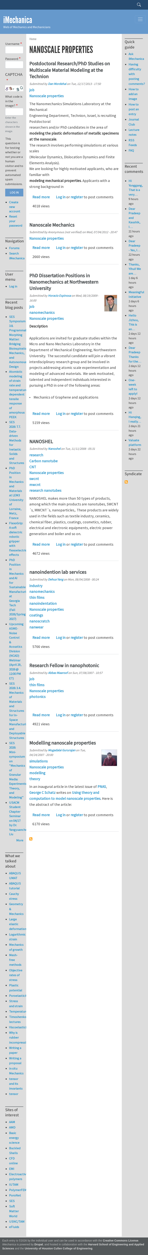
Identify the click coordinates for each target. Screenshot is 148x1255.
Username (12, 44)
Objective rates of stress (15, 975)
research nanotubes (45, 490)
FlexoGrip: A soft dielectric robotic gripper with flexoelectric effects (18, 539)
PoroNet (15, 1195)
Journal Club (134, 121)
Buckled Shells (14, 1150)
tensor (13, 1094)
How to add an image (134, 94)
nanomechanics (42, 312)
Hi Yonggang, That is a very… (136, 188)
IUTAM (13, 1184)
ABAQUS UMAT (15, 875)
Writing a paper (15, 1050)
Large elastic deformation (16, 924)
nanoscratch (39, 621)
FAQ (131, 150)
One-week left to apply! (133, 387)
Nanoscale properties (46, 96)
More (19, 840)
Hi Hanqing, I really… (135, 417)
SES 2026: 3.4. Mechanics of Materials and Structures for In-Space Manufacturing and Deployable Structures (19, 710)
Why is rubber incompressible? (16, 1037)
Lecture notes (134, 132)
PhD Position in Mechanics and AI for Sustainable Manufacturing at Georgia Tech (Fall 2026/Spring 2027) (19, 589)
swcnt (34, 478)
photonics (37, 696)
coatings (36, 615)
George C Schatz (42, 792)
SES (12, 1201)
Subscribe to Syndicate (126, 481)
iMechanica (17, 20)
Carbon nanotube (43, 461)
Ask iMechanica (136, 56)
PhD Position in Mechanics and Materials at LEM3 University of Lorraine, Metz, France (16, 493)
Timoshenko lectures (16, 1019)
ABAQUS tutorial (15, 885)
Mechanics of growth (16, 947)
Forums (14, 248)
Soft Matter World (14, 1211)
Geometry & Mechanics (16, 909)
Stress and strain (16, 1003)
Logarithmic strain (16, 936)
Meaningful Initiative (136, 294)
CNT (32, 467)
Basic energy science (14, 1138)
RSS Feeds (133, 142)
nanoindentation (43, 603)
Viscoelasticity (16, 1027)
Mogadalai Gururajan (61, 750)
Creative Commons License (121, 1240)
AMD (12, 1127)
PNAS (102, 786)
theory (34, 779)
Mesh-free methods (15, 960)
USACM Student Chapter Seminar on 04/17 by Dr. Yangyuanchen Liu (19, 818)
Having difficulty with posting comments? (136, 74)
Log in (61, 197)
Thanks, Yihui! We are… (135, 269)
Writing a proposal (15, 1060)
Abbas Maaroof (58, 673)
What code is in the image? (13, 101)
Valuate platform (135, 442)
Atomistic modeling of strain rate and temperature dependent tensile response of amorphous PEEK (18, 394)
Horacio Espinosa (59, 295)
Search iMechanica (16, 255)
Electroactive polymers (16, 1176)
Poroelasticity (16, 996)
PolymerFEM (16, 1190)
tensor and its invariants (16, 1084)
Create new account (14, 206)
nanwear (36, 627)
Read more (41, 197)
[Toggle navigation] (140, 19)
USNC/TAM (16, 1221)
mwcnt (34, 484)
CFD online (13, 1160)
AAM (12, 1122)
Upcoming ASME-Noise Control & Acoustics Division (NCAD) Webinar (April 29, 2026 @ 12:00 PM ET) (16, 651)
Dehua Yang (55, 579)
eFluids (14, 1227)
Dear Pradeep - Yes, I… (134, 245)
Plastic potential (15, 987)
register (77, 197)
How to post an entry (134, 109)
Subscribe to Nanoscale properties (30, 838)
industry (35, 585)
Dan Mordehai (57, 84)
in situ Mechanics (16, 1070)
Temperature (16, 1011)
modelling (37, 773)
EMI (11, 1169)
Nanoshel (54, 449)
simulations (38, 761)
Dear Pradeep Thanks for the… (135, 355)
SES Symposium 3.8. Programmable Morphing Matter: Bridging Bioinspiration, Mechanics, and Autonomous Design (19, 342)
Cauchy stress (14, 896)
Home (32, 39)
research (36, 455)
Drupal (38, 1244)
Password (11, 59)
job (31, 90)
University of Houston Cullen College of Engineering (58, 1248)
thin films (36, 597)
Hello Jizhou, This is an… (134, 322)
